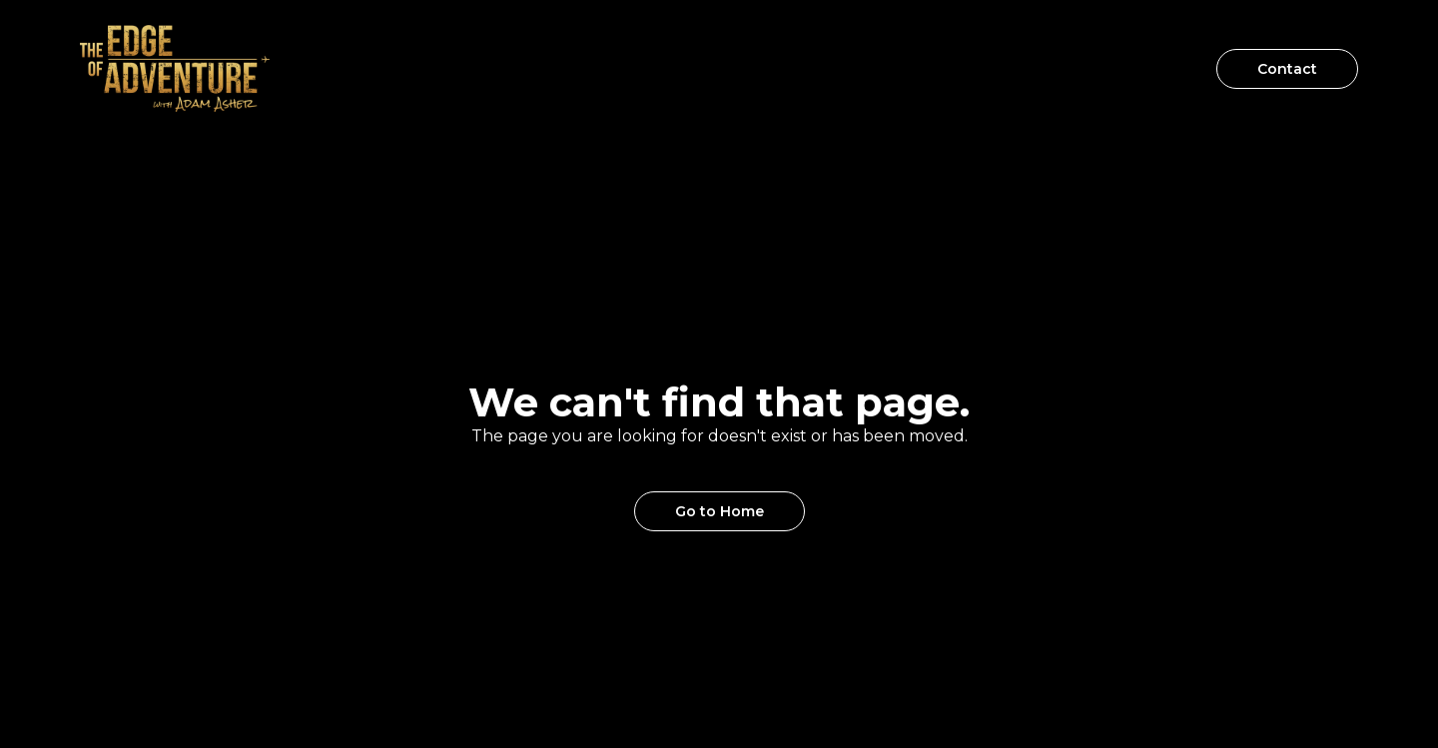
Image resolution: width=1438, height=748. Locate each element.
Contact (1287, 69)
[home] (175, 68)
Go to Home (719, 511)
